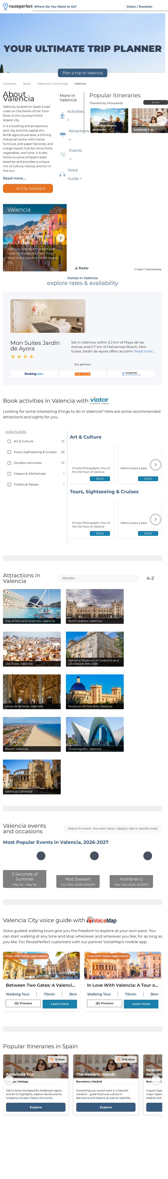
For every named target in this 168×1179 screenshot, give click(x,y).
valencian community (52, 83)
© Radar (138, 269)
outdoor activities (27, 463)
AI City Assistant (28, 188)
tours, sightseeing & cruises (35, 452)
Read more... (14, 178)
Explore (36, 1107)
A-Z (153, 578)
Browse (155, 102)
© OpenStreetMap (152, 269)
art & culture (24, 441)
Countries (9, 83)
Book (100, 478)
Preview (23, 1003)
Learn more (60, 1004)
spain (27, 83)
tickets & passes (26, 484)
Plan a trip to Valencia (83, 73)
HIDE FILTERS (16, 432)
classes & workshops (30, 473)
